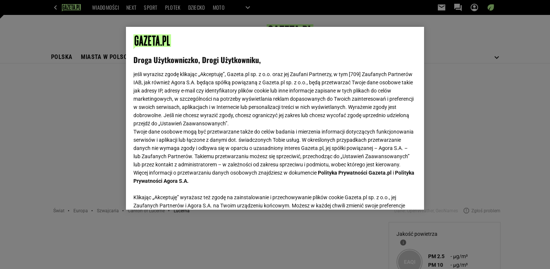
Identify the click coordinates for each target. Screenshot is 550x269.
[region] (275, 118)
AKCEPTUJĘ (391, 195)
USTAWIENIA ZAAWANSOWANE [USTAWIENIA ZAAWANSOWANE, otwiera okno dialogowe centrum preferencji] (182, 195)
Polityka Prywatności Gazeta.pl (355, 173)
